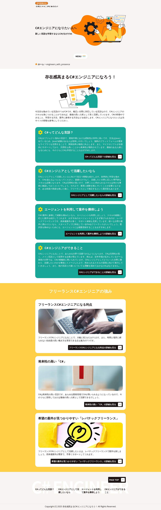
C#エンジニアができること (115, 491)
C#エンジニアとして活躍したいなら (68, 491)
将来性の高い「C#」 (52, 361)
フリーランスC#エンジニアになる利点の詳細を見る (92, 347)
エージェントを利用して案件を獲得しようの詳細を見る (91, 233)
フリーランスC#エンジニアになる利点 (65, 304)
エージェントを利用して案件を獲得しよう (92, 491)
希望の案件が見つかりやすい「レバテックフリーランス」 (78, 418)
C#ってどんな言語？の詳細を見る (100, 156)
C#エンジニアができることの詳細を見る (97, 272)
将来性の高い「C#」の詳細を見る (100, 404)
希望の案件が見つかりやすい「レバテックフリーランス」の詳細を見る (84, 461)
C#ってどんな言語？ (44, 489)
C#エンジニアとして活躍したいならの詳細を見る (93, 195)
